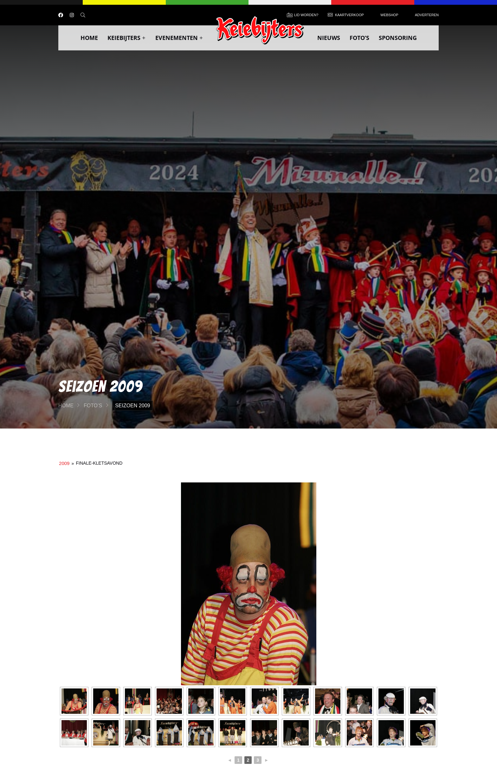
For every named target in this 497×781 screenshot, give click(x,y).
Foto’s (359, 38)
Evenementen (179, 38)
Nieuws (328, 38)
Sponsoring (398, 38)
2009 (64, 463)
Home (89, 38)
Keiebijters (126, 38)
